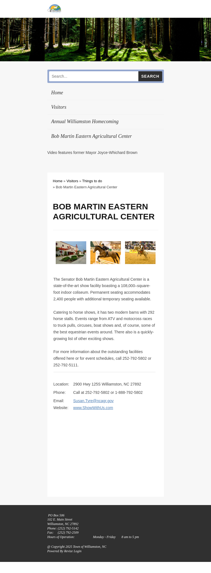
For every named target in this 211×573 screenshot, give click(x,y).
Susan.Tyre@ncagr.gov (93, 401)
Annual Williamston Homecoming (85, 121)
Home (57, 92)
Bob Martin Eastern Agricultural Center (91, 136)
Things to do (92, 181)
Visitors (59, 107)
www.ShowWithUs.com (93, 407)
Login (78, 551)
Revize (68, 551)
